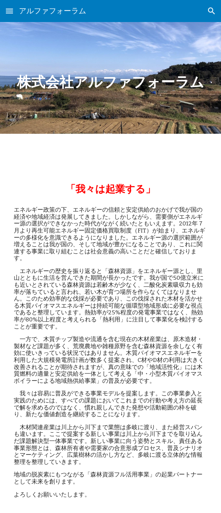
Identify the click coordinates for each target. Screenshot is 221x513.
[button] (9, 11)
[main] (110, 78)
